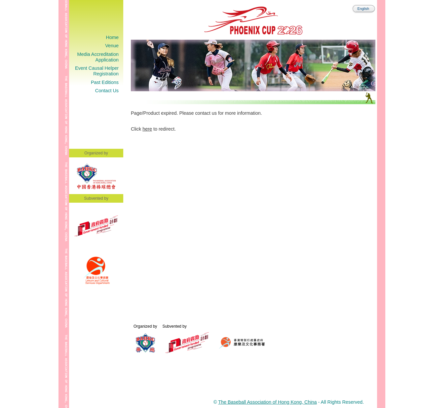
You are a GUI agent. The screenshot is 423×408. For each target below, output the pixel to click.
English (363, 9)
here (147, 129)
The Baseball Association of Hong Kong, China (267, 402)
